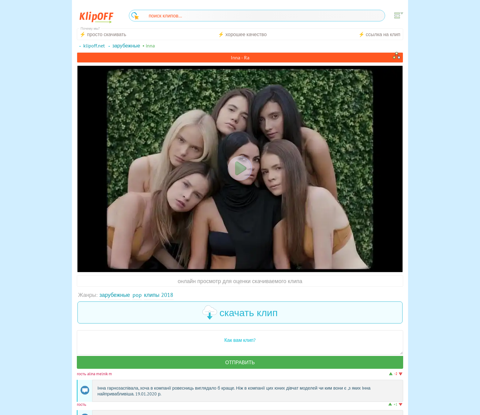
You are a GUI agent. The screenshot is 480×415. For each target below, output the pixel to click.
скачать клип (240, 312)
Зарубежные (114, 294)
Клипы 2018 (158, 294)
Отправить (240, 362)
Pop (137, 294)
